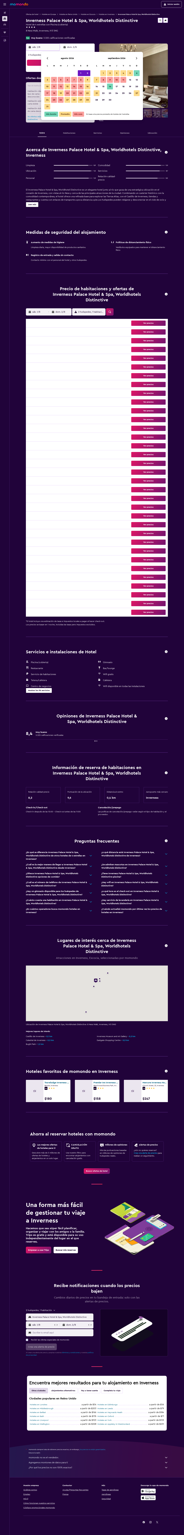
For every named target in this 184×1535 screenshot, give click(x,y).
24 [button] (47, 100)
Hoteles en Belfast (38, 1412)
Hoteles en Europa (49, 14)
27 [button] (67, 100)
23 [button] (87, 93)
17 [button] (47, 93)
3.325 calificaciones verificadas (59, 38)
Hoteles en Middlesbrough (41, 1409)
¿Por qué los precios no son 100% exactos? (98, 1467)
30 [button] (87, 100)
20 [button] (67, 93)
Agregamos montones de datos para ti (98, 1462)
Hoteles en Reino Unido (68, 14)
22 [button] (80, 93)
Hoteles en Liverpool (39, 1420)
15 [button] (81, 86)
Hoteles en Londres (38, 1405)
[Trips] (4, 32)
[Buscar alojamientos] (4, 18)
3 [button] (47, 80)
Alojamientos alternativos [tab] (63, 1391)
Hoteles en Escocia (88, 14)
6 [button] (67, 80)
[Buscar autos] (4, 24)
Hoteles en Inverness (107, 14)
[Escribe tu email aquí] (62, 1333)
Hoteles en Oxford (105, 1416)
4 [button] (54, 80)
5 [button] (60, 80)
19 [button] (61, 93)
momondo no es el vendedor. (98, 1457)
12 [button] (61, 86)
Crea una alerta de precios (145, 1153)
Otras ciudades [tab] (39, 1391)
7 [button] (74, 80)
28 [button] (74, 100)
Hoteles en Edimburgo (107, 1405)
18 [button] (54, 93)
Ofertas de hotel (32, 14)
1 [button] (80, 73)
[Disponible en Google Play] (148, 1491)
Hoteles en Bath (37, 1416)
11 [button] (54, 86)
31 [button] (47, 106)
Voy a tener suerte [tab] (89, 1391)
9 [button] (87, 80)
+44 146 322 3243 (34, 34)
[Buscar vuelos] (4, 13)
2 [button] (87, 73)
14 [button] (74, 86)
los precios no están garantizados (92, 1449)
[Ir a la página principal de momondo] (19, 4)
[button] (5, 4)
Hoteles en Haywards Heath (109, 1412)
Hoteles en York (104, 1420)
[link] (97, 1171)
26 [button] (60, 100)
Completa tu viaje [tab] (112, 1391)
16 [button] (87, 86)
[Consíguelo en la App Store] (148, 1497)
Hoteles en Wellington (40, 1424)
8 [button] (80, 80)
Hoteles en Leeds (105, 1409)
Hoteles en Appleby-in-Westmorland (113, 1424)
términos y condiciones (71, 1352)
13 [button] (67, 86)
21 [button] (74, 93)
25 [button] (54, 100)
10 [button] (47, 86)
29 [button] (80, 100)
